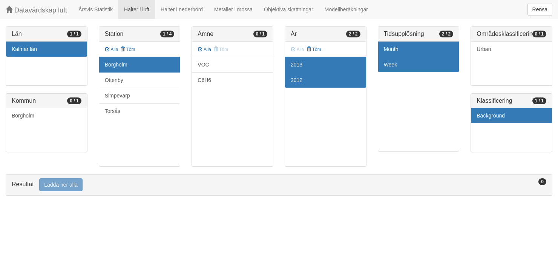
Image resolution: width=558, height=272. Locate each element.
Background (491, 116)
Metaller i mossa (233, 9)
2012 (296, 80)
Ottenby (114, 80)
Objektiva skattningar (288, 9)
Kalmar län (24, 49)
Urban (484, 49)
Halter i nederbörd (182, 9)
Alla (111, 49)
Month (391, 49)
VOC (203, 65)
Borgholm (23, 116)
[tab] (279, 185)
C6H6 (204, 80)
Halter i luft (136, 9)
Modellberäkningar (346, 9)
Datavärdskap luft (36, 10)
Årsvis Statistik (95, 9)
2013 (296, 65)
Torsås (112, 111)
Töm (127, 49)
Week (390, 65)
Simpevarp (117, 96)
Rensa (539, 9)
